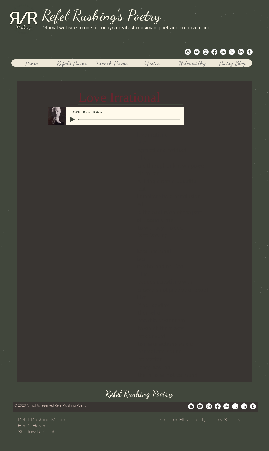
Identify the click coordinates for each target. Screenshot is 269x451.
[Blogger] (188, 52)
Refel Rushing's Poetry (101, 15)
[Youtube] (197, 52)
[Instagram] (206, 52)
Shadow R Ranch (37, 432)
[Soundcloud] (223, 52)
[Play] (72, 119)
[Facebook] (214, 52)
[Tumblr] (250, 52)
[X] (232, 52)
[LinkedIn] (241, 52)
